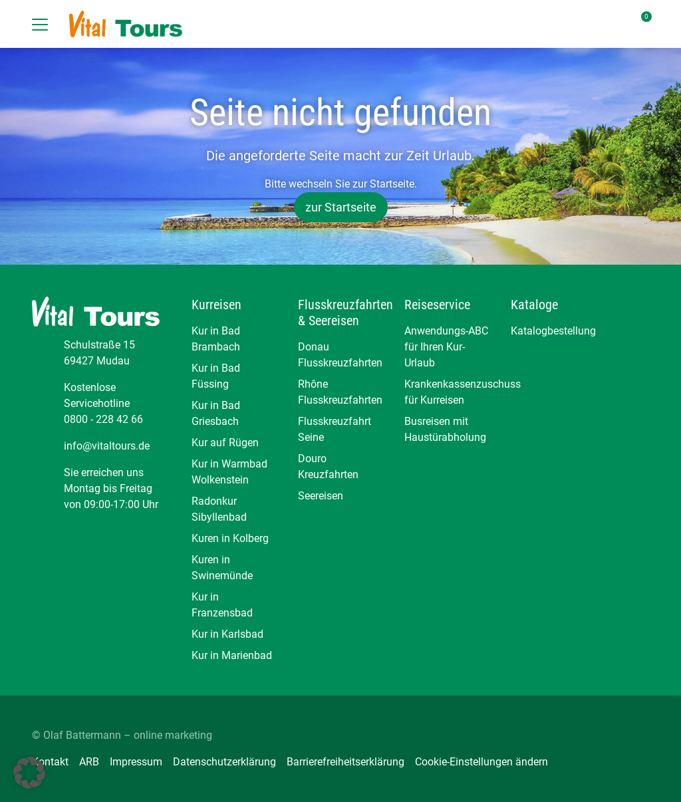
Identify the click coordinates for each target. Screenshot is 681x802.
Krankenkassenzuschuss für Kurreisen (446, 392)
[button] (29, 772)
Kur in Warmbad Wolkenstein (229, 472)
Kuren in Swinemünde (222, 567)
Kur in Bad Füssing (216, 376)
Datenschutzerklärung (224, 761)
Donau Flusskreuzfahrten (340, 354)
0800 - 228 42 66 (103, 419)
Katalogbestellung (553, 331)
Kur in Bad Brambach (216, 339)
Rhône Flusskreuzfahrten (340, 392)
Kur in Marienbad (232, 655)
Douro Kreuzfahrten (328, 466)
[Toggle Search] (575, 24)
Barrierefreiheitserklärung (345, 761)
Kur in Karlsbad (227, 634)
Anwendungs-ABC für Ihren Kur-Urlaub (446, 347)
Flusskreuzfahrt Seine (334, 429)
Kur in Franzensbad (222, 605)
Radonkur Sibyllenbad (219, 509)
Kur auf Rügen (225, 442)
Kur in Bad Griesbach (216, 413)
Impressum (136, 761)
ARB (89, 761)
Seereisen (320, 495)
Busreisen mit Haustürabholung (445, 429)
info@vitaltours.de (107, 446)
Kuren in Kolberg (230, 538)
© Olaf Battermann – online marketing (122, 735)
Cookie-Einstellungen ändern (481, 761)
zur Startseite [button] (340, 207)
